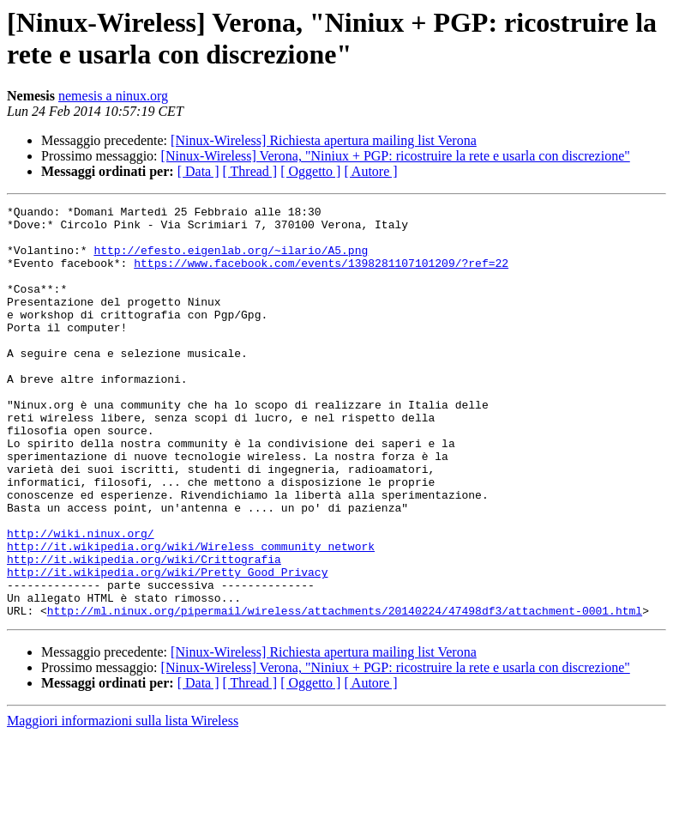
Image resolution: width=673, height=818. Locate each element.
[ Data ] (198, 171)
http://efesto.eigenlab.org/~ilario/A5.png (230, 260)
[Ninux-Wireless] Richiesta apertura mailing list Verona (324, 140)
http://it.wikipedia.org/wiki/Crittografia (144, 631)
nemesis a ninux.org (113, 95)
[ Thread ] (250, 171)
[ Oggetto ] (310, 171)
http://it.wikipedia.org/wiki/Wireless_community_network (191, 615)
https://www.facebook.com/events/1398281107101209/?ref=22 (321, 275)
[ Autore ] (370, 171)
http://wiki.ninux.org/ (80, 600)
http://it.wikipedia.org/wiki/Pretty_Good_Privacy (167, 646)
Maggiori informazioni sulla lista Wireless (122, 803)
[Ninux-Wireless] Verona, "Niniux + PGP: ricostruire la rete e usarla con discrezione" (395, 155)
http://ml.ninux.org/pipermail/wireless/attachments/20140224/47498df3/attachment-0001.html (344, 692)
